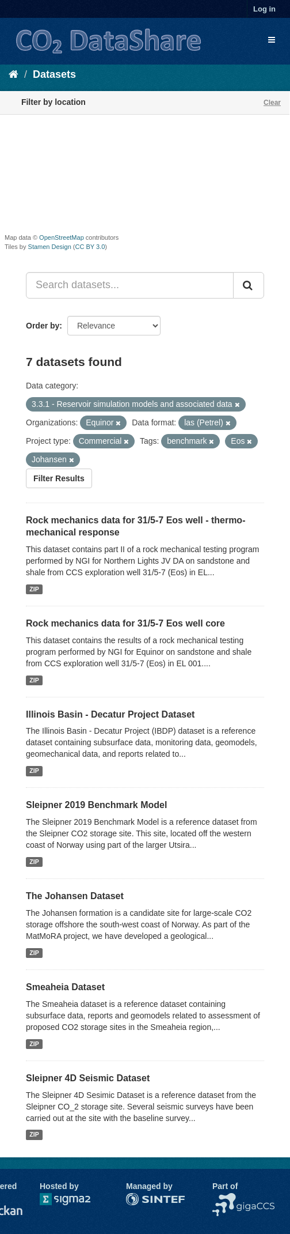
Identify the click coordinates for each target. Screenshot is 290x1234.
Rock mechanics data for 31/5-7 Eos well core (125, 623)
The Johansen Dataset (75, 896)
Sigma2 (74, 1199)
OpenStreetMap (61, 237)
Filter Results (59, 478)
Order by (42, 325)
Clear (272, 103)
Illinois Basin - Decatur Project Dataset (110, 714)
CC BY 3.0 (90, 246)
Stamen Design (49, 246)
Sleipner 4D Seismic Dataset (88, 1078)
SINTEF (140, 1198)
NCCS (223, 1198)
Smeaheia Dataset (65, 987)
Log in (264, 9)
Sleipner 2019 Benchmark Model (96, 805)
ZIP (34, 589)
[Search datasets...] (130, 285)
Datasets (54, 74)
